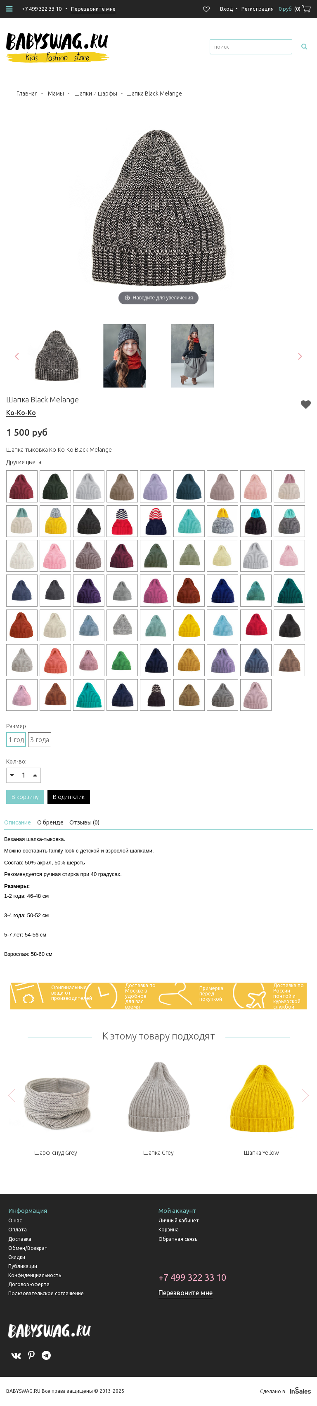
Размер (16, 726)
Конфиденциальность (34, 1275)
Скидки (16, 1257)
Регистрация (257, 9)
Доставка (19, 1239)
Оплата (17, 1229)
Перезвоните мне (185, 1292)
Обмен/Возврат (27, 1248)
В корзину (25, 797)
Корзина (168, 1229)
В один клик (69, 797)
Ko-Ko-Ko (21, 412)
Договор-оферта (29, 1284)
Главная (27, 93)
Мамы (56, 93)
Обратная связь (177, 1239)
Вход (226, 9)
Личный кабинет (178, 1220)
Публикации (22, 1266)
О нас (15, 1220)
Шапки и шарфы (95, 93)
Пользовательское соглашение (46, 1293)
